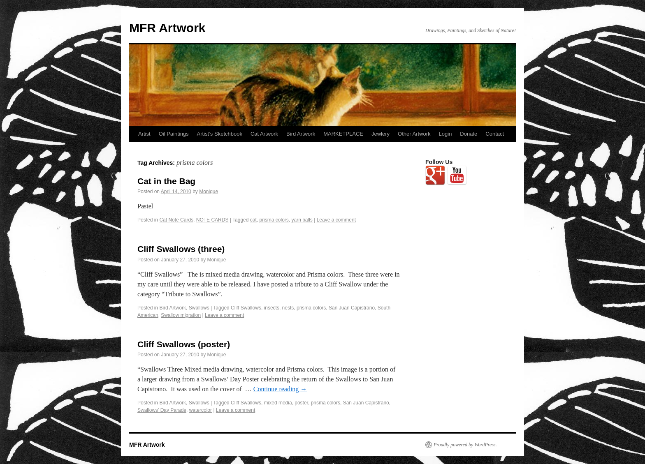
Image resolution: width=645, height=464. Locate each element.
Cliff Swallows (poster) (183, 344)
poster (301, 403)
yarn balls (301, 220)
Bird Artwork (300, 134)
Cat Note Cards (176, 220)
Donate (468, 134)
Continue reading (280, 389)
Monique (208, 191)
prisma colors (273, 220)
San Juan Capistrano (352, 308)
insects (271, 308)
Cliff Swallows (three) (181, 249)
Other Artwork (414, 134)
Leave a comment (336, 220)
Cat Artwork (264, 134)
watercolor (200, 410)
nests (288, 308)
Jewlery (380, 134)
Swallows (199, 308)
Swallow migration (181, 315)
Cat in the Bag (166, 181)
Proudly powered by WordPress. (465, 445)
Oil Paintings (174, 134)
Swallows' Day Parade (161, 410)
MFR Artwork (167, 28)
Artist (144, 134)
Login (445, 134)
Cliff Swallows (246, 308)
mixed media (278, 403)
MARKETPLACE (343, 134)
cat (253, 220)
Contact (494, 134)
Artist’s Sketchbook (219, 134)
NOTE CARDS (212, 220)
